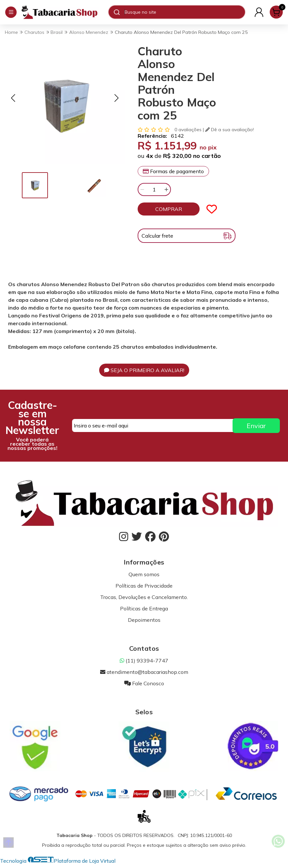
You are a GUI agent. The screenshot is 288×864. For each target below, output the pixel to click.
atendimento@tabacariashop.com (144, 672)
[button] (13, 98)
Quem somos (144, 574)
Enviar (256, 426)
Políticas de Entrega (144, 608)
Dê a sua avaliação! (229, 129)
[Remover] (142, 189)
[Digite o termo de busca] (185, 12)
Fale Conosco (144, 683)
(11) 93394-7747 (144, 660)
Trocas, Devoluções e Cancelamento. (144, 597)
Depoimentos (144, 620)
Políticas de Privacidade (144, 585)
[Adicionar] (166, 189)
